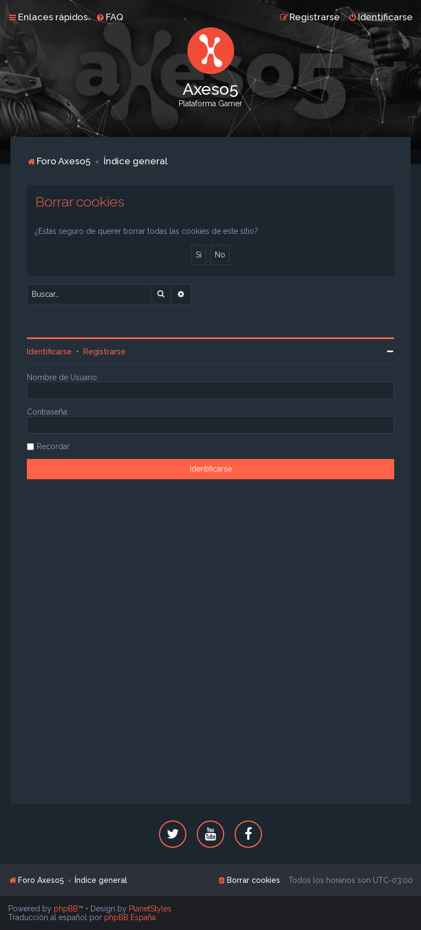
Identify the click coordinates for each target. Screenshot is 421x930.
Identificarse (49, 351)
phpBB (66, 908)
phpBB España (130, 917)
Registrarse (104, 351)
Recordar (53, 446)
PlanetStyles (150, 908)
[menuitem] (109, 17)
